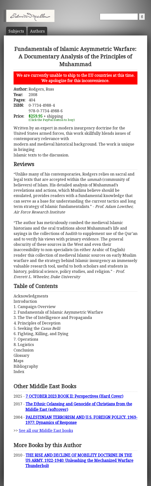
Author (37, 31)
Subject (16, 31)
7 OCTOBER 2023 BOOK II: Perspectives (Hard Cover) (74, 396)
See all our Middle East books (46, 430)
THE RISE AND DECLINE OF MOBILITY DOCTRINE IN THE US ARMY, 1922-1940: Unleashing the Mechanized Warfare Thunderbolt (79, 460)
